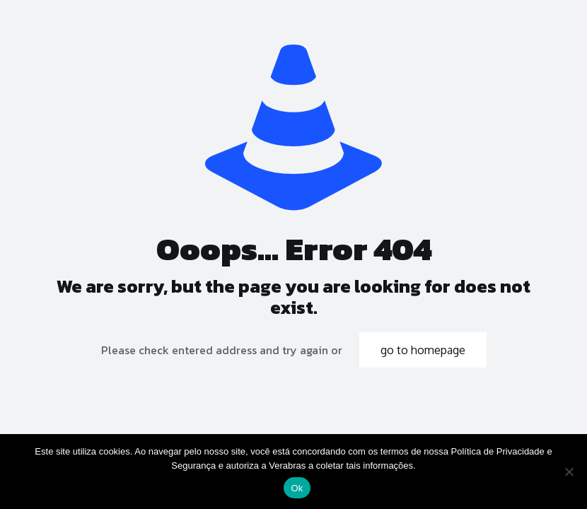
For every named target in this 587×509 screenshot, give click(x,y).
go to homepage (422, 350)
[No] (569, 471)
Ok (297, 488)
